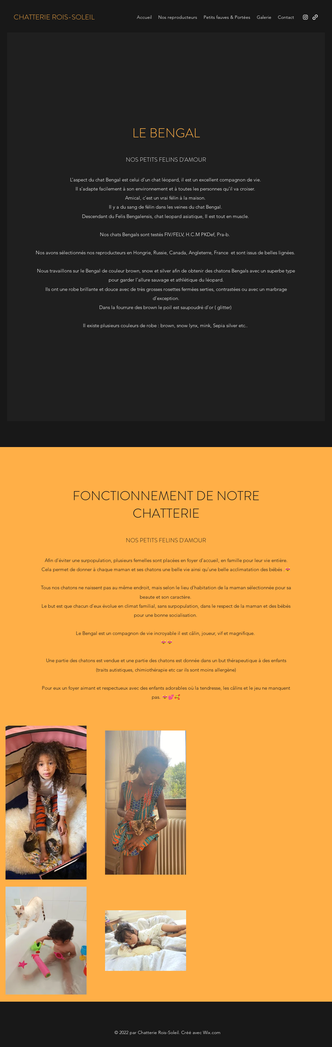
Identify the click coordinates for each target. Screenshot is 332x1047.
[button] (177, 17)
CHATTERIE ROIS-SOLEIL (54, 17)
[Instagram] (305, 17)
